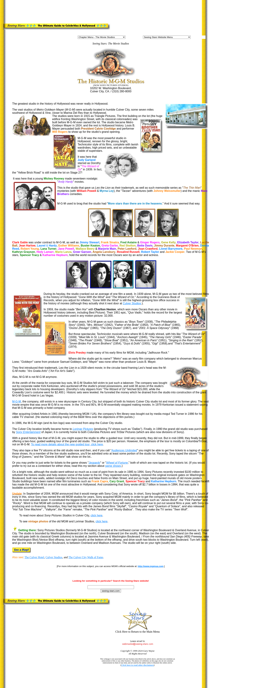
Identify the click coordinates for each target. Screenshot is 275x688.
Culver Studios (132, 303)
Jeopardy (94, 462)
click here (96, 515)
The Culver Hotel (34, 557)
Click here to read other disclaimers (137, 665)
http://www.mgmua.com (150, 566)
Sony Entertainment (28, 432)
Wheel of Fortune (117, 462)
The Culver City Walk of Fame (85, 557)
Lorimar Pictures (83, 428)
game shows (113, 465)
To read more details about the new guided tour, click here (67, 444)
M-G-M (16, 401)
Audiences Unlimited (124, 450)
